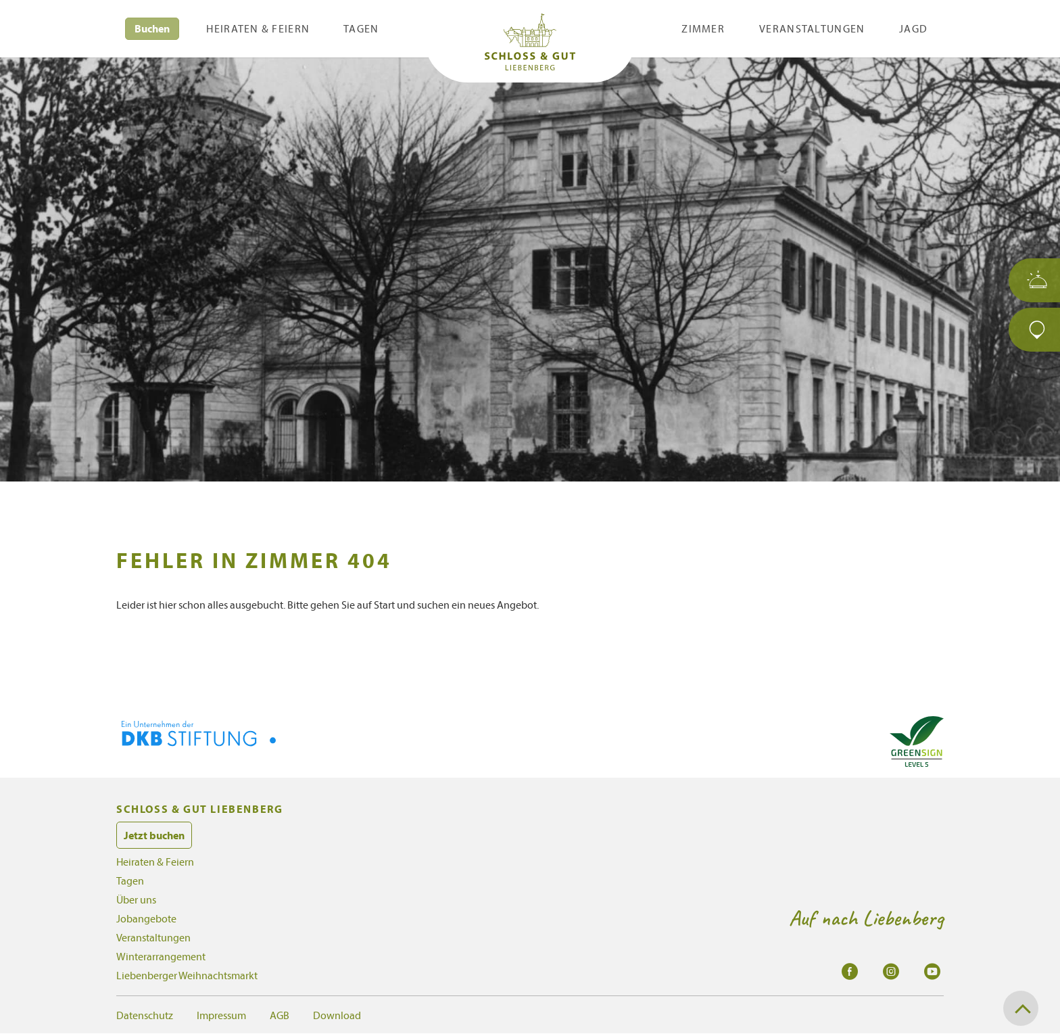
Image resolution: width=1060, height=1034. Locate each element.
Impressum (221, 1015)
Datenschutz (144, 1015)
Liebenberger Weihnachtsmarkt (187, 975)
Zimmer (703, 28)
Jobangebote (146, 918)
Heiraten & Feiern (258, 28)
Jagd (913, 28)
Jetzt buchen (154, 835)
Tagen (361, 28)
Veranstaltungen (812, 28)
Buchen (152, 28)
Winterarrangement (161, 956)
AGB (279, 1015)
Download (337, 1015)
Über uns (136, 899)
